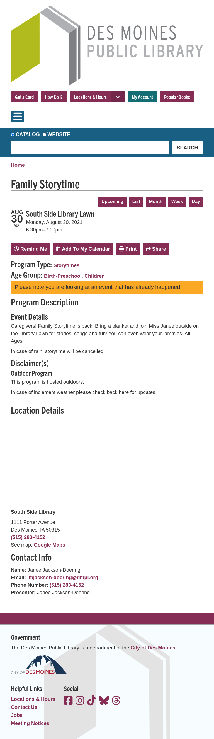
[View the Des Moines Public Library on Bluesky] (104, 701)
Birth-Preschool (63, 276)
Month (155, 201)
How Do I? (54, 97)
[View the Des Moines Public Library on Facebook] (68, 701)
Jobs (17, 715)
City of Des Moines (152, 648)
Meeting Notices (30, 723)
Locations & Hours (90, 97)
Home (18, 165)
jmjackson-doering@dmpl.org (62, 577)
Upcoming (112, 201)
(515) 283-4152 (28, 537)
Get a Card (24, 97)
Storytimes (66, 265)
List (136, 201)
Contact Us (24, 707)
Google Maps (49, 545)
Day (196, 201)
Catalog (28, 134)
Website (58, 134)
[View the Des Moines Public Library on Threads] (116, 701)
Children (94, 276)
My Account (142, 97)
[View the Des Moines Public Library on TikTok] (91, 701)
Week (177, 201)
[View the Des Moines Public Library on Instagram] (80, 701)
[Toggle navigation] (17, 116)
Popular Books (177, 97)
